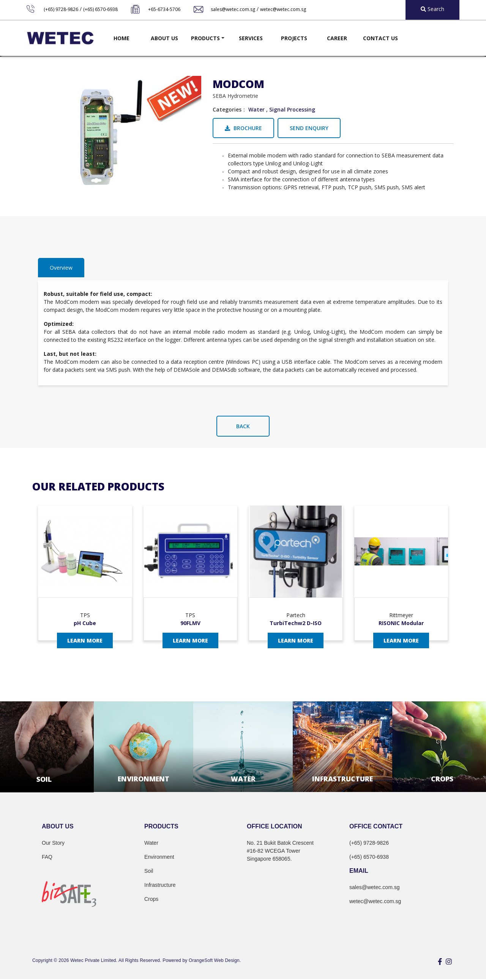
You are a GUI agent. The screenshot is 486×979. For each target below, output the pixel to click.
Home (121, 38)
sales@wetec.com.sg (233, 9)
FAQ (47, 857)
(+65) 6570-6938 (100, 9)
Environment (159, 857)
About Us (164, 38)
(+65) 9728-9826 (61, 9)
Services (251, 38)
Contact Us (380, 38)
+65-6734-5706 (164, 9)
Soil (148, 871)
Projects (294, 38)
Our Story (53, 843)
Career (337, 38)
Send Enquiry (309, 128)
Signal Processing (292, 109)
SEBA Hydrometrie (235, 95)
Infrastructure (159, 885)
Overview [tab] (61, 267)
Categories (227, 109)
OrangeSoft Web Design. (215, 960)
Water (256, 109)
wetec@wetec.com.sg (283, 9)
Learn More (85, 640)
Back (243, 426)
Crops (151, 899)
